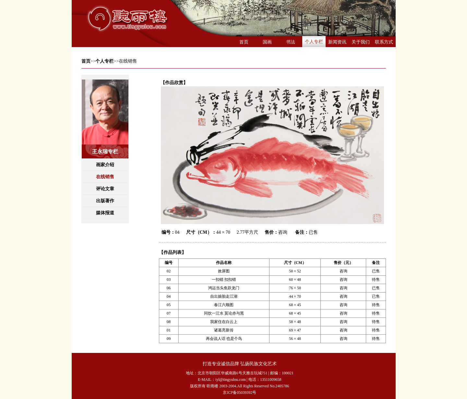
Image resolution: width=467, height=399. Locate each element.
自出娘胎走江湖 (223, 296)
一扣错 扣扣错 (224, 279)
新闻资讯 (337, 42)
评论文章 (105, 188)
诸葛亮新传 (224, 330)
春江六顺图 (224, 305)
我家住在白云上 (223, 321)
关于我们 (361, 42)
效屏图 (224, 271)
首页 (243, 42)
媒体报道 (105, 212)
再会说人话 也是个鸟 (224, 338)
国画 (267, 42)
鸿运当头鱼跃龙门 (223, 288)
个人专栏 (314, 41)
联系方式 (384, 42)
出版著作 (105, 200)
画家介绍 (105, 164)
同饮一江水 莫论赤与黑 (224, 313)
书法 (290, 42)
